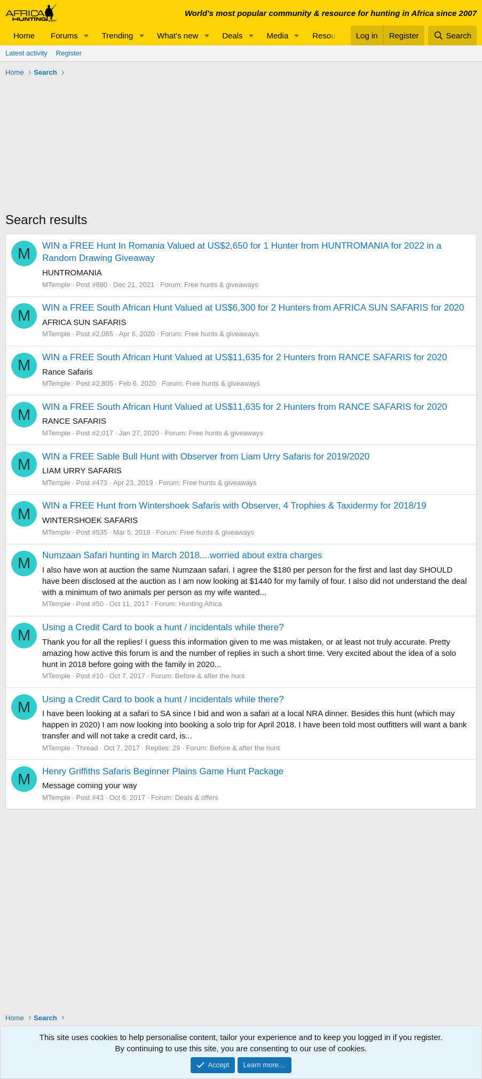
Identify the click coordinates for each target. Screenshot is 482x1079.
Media (277, 35)
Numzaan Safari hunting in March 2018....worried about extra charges (182, 555)
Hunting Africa (200, 604)
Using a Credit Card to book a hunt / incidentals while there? (163, 627)
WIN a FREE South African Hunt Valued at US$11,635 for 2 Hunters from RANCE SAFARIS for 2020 (244, 357)
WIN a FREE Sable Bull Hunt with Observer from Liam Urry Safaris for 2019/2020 (205, 456)
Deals (232, 35)
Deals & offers (196, 798)
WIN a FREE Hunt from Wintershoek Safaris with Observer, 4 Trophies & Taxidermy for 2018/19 (234, 506)
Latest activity (26, 53)
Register (69, 53)
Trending (117, 35)
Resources (331, 35)
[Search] (452, 35)
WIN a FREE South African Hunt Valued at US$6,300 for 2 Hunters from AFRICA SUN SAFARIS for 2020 (253, 308)
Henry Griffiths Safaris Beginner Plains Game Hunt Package (162, 771)
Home (24, 35)
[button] (86, 35)
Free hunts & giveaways (221, 285)
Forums (64, 35)
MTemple (56, 285)
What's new (177, 35)
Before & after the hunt (210, 676)
